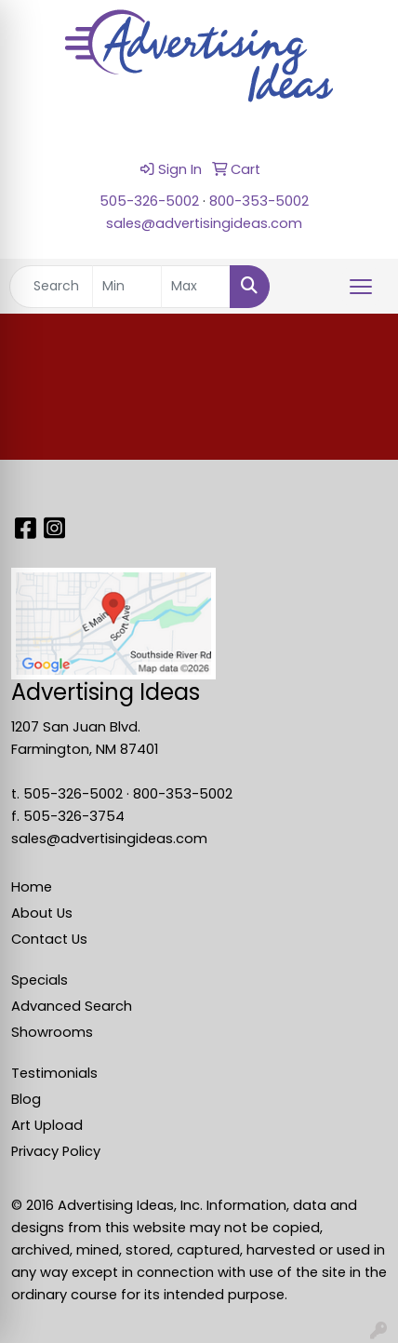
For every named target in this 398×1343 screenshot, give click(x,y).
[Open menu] (360, 286)
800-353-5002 (259, 201)
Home (31, 887)
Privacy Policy (55, 1151)
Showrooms (52, 1032)
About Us (42, 913)
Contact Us (49, 939)
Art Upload (47, 1125)
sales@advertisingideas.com (204, 223)
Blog (26, 1099)
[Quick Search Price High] (196, 286)
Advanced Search (71, 1006)
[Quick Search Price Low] (127, 286)
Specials (39, 980)
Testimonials (54, 1073)
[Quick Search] (51, 286)
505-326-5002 (149, 201)
